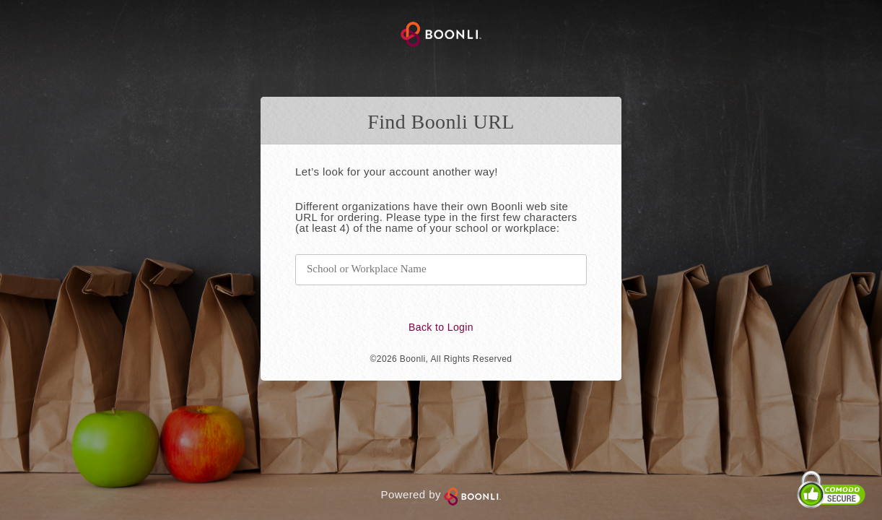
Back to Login (441, 327)
